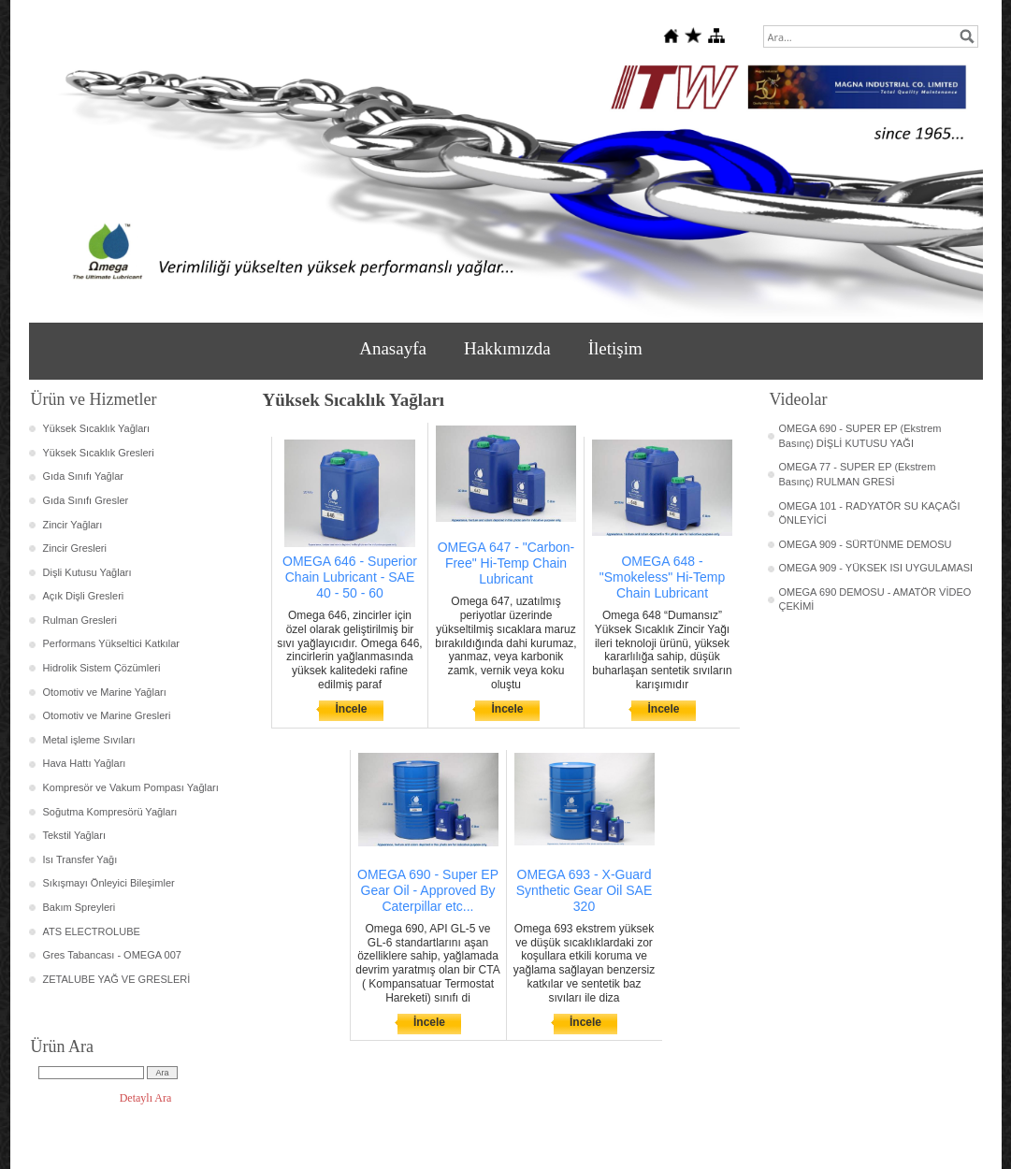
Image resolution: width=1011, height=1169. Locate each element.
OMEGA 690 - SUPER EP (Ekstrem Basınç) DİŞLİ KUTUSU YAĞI (860, 436)
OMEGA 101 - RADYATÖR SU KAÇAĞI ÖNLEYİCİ (869, 513)
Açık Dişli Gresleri (83, 595)
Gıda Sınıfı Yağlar (83, 476)
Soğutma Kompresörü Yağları (110, 811)
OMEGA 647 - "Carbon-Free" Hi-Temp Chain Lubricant (506, 563)
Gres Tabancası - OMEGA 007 (112, 954)
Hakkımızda (507, 348)
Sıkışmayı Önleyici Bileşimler (109, 882)
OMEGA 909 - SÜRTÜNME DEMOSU (865, 544)
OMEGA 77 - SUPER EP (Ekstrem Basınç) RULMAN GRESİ (857, 474)
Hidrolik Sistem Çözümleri (102, 667)
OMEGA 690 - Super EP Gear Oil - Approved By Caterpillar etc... (427, 890)
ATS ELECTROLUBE (91, 931)
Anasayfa (392, 348)
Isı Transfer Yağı (80, 859)
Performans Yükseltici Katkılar (112, 643)
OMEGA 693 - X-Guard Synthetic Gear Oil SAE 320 (584, 890)
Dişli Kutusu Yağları (87, 572)
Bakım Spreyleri (79, 907)
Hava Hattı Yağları (84, 763)
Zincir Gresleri (75, 548)
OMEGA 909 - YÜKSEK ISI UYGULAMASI (876, 567)
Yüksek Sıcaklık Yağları (97, 428)
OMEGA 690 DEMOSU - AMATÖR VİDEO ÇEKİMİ (875, 599)
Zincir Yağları (73, 524)
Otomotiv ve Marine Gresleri (107, 715)
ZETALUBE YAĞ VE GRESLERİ (117, 979)
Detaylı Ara (146, 1097)
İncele (351, 708)
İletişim (615, 348)
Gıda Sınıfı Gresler (86, 500)
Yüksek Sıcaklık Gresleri (98, 452)
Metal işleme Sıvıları (89, 739)
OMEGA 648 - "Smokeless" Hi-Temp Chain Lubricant (662, 577)
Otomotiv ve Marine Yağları (104, 692)
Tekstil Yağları (74, 835)
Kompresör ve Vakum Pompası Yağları (131, 787)
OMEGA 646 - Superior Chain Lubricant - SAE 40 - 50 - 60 (349, 577)
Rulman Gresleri (80, 620)
